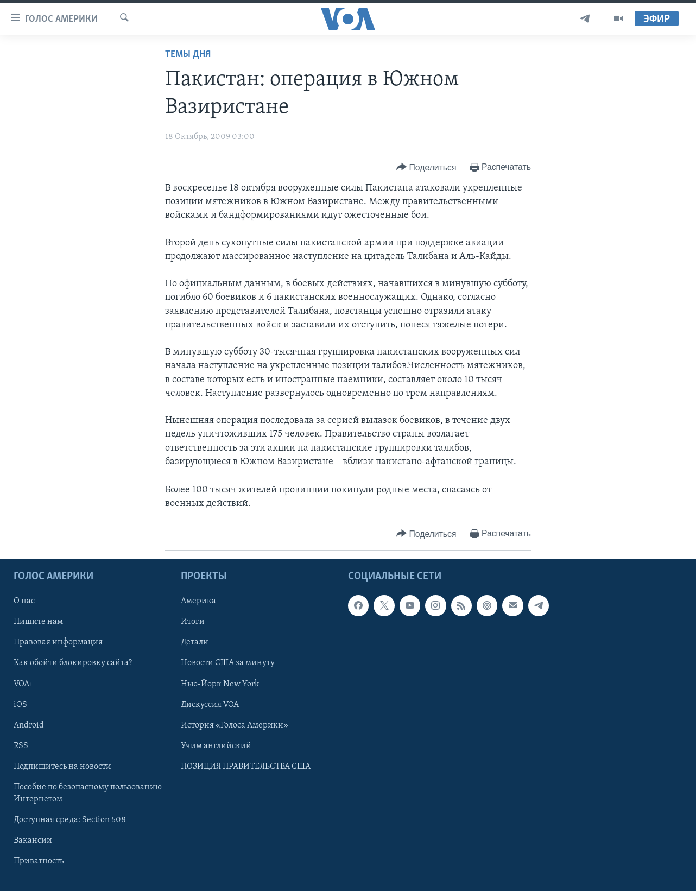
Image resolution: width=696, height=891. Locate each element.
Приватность (39, 861)
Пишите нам (38, 622)
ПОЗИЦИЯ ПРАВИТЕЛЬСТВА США (246, 766)
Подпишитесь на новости (62, 766)
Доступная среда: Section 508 (70, 820)
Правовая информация (58, 643)
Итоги (193, 622)
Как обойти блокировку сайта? (73, 663)
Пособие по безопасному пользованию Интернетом (88, 793)
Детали (194, 643)
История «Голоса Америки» (234, 725)
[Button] (426, 167)
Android (29, 725)
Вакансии (33, 840)
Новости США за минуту (228, 663)
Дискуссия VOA (210, 704)
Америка (198, 601)
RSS (21, 746)
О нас (24, 601)
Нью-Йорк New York (220, 684)
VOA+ (24, 684)
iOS (20, 704)
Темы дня (188, 54)
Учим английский (216, 746)
